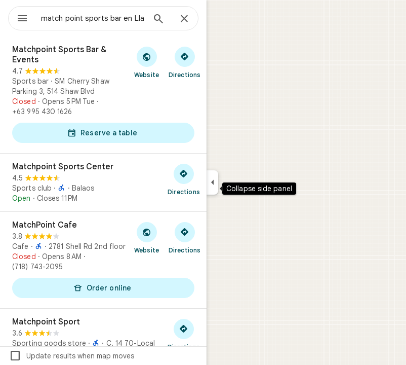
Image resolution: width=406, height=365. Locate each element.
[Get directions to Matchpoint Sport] (184, 334)
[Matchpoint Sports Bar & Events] (103, 94)
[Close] (184, 19)
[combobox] (92, 18)
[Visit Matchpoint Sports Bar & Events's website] (147, 62)
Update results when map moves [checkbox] (71, 356)
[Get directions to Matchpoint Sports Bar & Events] (185, 62)
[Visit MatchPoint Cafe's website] (147, 237)
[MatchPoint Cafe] (103, 260)
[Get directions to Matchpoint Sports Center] (184, 179)
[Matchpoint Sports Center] (103, 182)
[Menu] (22, 19)
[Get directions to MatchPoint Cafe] (185, 237)
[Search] (158, 20)
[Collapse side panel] (212, 182)
